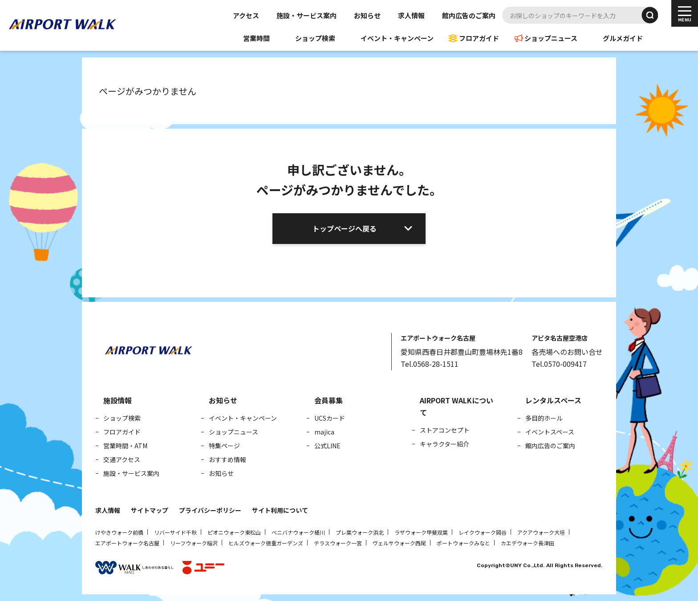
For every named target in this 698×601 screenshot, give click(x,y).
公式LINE (327, 445)
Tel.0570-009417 (559, 363)
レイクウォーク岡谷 (483, 532)
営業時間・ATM (125, 445)
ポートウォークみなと (463, 543)
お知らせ (367, 15)
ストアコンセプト (445, 430)
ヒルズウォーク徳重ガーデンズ (265, 543)
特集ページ (224, 445)
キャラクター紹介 (444, 443)
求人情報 (411, 15)
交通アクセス (121, 459)
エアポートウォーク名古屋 (127, 543)
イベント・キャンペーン (397, 38)
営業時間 (256, 38)
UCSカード (329, 418)
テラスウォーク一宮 (338, 543)
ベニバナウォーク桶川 (298, 532)
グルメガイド (623, 38)
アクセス (246, 15)
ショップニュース (550, 38)
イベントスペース (549, 431)
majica (324, 431)
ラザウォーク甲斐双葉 (421, 532)
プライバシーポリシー (210, 510)
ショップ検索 (315, 38)
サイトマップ (149, 510)
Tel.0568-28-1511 (430, 363)
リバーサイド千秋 (175, 532)
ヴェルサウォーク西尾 (399, 543)
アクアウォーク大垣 (541, 532)
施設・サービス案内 (306, 15)
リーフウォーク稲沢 (194, 543)
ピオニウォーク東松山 (234, 532)
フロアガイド (479, 38)
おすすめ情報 (227, 459)
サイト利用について (280, 510)
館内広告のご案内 (468, 15)
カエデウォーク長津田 (527, 543)
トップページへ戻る (344, 228)
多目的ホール (544, 418)
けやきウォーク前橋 (119, 532)
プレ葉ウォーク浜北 (360, 532)
